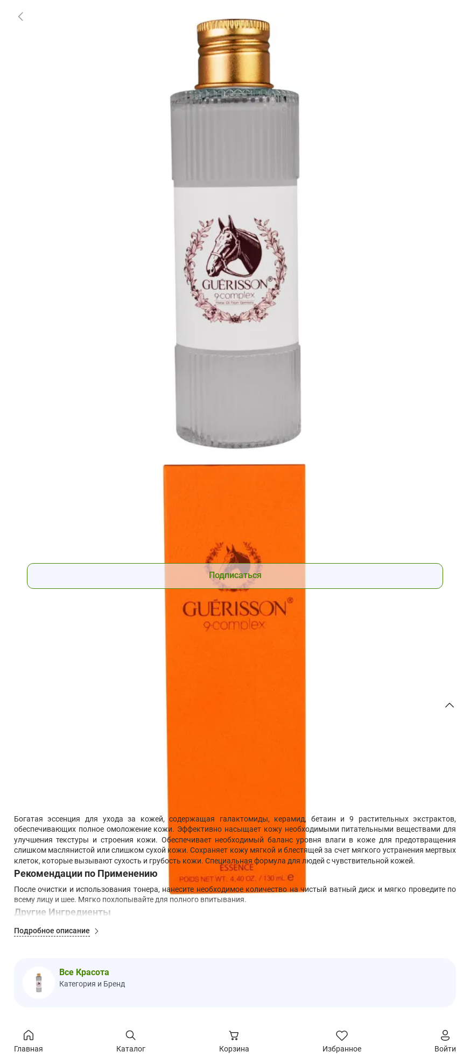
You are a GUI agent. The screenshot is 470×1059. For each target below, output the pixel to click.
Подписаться (235, 575)
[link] (20, 16)
